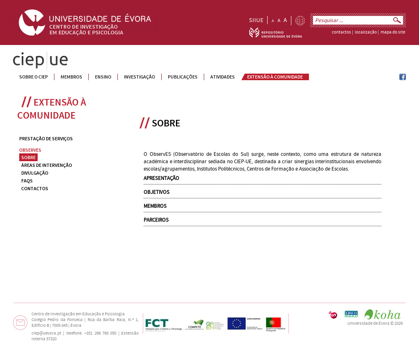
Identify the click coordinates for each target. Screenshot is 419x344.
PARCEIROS (156, 220)
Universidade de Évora (368, 323)
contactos (341, 32)
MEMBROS (155, 206)
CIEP (18, 54)
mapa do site (393, 32)
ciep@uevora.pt (46, 333)
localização (366, 32)
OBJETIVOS (156, 192)
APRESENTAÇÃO (161, 178)
